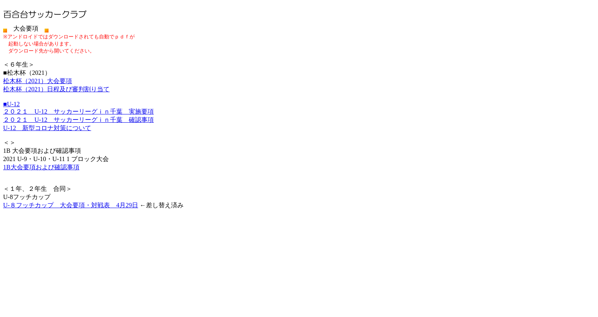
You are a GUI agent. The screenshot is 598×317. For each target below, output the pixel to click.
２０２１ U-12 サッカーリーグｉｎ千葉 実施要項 (78, 111)
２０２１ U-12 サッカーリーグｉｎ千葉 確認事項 (78, 119)
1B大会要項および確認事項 (41, 167)
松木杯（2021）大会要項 (37, 81)
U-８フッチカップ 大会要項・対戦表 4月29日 (70, 205)
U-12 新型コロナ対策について (47, 128)
